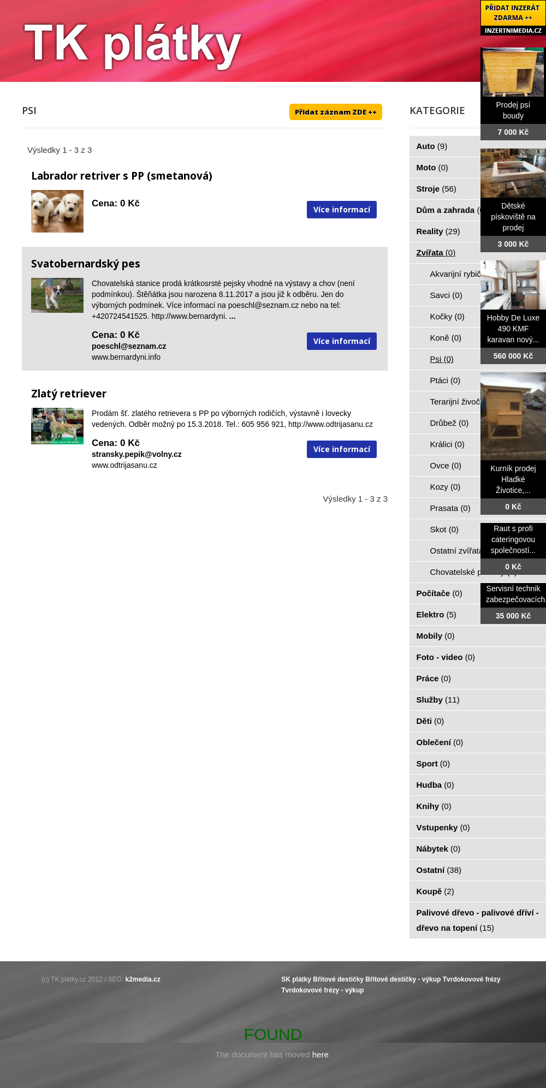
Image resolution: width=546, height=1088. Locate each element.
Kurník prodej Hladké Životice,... (513, 479)
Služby (438, 699)
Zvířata (436, 252)
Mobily (436, 635)
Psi (442, 359)
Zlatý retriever (68, 394)
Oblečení (440, 742)
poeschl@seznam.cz (129, 346)
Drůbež (449, 422)
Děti (430, 721)
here (320, 1054)
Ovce (446, 465)
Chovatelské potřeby (473, 571)
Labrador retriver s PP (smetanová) (121, 176)
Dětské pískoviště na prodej (513, 216)
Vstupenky (443, 827)
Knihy (434, 806)
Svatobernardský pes (85, 264)
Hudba (435, 784)
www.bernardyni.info (126, 357)
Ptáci (445, 380)
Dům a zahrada (452, 210)
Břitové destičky (338, 979)
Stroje (436, 188)
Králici (447, 444)
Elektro (436, 614)
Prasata (450, 508)
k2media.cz (143, 979)
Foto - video (446, 657)
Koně (446, 337)
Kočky (447, 316)
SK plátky (296, 979)
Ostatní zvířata (463, 550)
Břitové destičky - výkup (403, 979)
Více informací (341, 209)
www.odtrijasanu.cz (124, 465)
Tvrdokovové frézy (472, 979)
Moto (432, 167)
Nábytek (439, 848)
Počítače (439, 593)
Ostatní (439, 870)
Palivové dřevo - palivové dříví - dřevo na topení (478, 920)
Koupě (435, 891)
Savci (446, 295)
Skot (444, 529)
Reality (438, 231)
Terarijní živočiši (465, 401)
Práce (434, 678)
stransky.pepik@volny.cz (137, 454)
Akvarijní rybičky (466, 273)
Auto (432, 146)
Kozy (445, 486)
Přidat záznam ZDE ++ (336, 112)
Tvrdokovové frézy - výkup (322, 990)
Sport (433, 763)
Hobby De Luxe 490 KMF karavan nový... (513, 328)
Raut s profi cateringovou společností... (513, 539)
